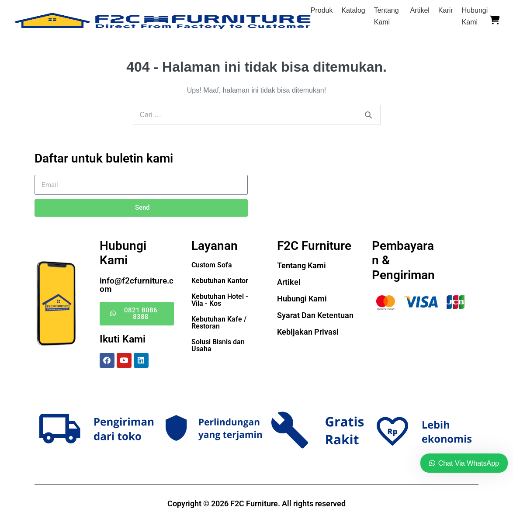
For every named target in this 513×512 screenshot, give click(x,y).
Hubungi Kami (302, 298)
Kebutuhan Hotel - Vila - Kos (219, 300)
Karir (445, 10)
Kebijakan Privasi (308, 331)
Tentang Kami (301, 265)
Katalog (353, 10)
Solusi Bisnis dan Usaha (218, 345)
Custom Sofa (211, 265)
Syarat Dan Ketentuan (315, 315)
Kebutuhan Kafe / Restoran (218, 322)
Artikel (419, 10)
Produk (322, 10)
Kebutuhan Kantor (219, 281)
